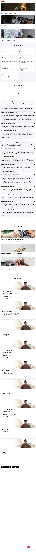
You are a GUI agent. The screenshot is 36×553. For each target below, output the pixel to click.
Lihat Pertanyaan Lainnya (18, 221)
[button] (18, 99)
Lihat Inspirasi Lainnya (18, 272)
